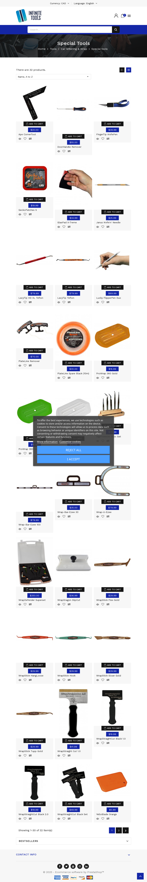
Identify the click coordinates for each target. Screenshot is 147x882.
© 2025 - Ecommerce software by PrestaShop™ (73, 872)
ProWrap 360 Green (30, 449)
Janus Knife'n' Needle (108, 222)
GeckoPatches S (28, 210)
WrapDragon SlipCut (68, 600)
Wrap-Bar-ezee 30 (67, 512)
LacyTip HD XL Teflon (31, 297)
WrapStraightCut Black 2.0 (33, 814)
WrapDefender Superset (32, 600)
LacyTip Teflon (65, 297)
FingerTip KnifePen (106, 134)
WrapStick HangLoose (31, 675)
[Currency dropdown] (59, 3)
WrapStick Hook (66, 675)
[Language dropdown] (85, 3)
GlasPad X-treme (67, 222)
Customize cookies (70, 441)
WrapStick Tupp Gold (31, 751)
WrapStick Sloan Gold (108, 675)
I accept (73, 459)
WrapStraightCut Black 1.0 (111, 738)
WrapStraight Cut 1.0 (69, 751)
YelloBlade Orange (106, 814)
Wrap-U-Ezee (103, 512)
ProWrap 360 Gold (106, 373)
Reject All (73, 450)
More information (47, 441)
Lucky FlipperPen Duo (108, 297)
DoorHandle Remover (69, 147)
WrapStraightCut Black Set (72, 814)
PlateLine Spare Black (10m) (73, 373)
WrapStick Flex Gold (107, 600)
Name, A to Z (53, 76)
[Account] (116, 16)
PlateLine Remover (29, 361)
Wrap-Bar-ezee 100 (30, 524)
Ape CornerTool (27, 134)
